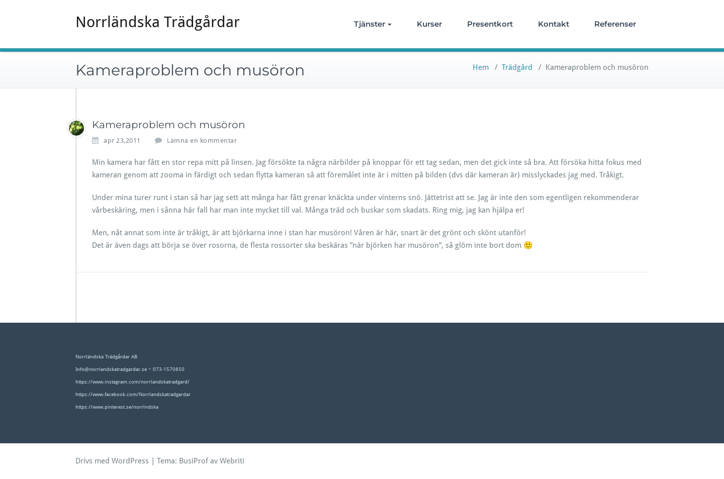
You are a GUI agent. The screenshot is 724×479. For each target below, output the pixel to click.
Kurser (429, 24)
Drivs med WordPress (112, 460)
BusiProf (193, 460)
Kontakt (553, 24)
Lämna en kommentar (202, 140)
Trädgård (517, 67)
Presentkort (490, 24)
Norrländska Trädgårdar (157, 22)
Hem (481, 67)
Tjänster (373, 24)
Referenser (615, 24)
